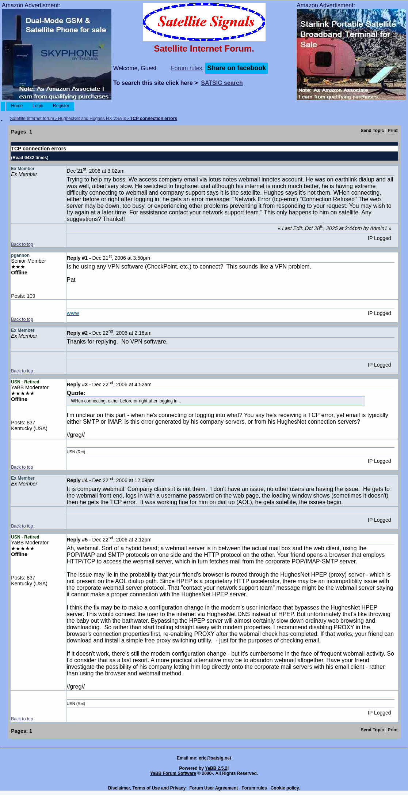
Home (17, 105)
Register (61, 105)
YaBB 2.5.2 (216, 768)
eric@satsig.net (215, 758)
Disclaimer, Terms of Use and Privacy (147, 788)
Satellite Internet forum (32, 118)
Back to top (22, 244)
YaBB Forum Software (173, 773)
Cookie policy (285, 788)
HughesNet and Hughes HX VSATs (92, 118)
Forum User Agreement (213, 788)
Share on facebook (236, 68)
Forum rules (186, 68)
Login (38, 105)
